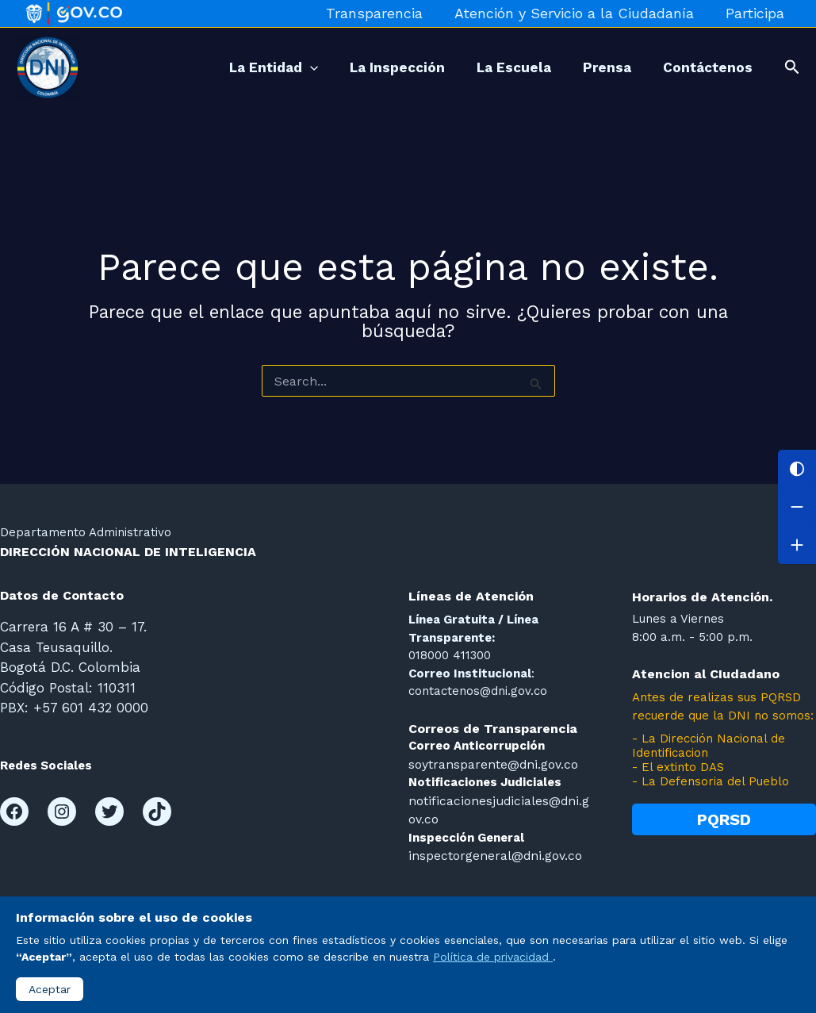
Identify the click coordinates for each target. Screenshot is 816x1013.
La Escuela (494, 67)
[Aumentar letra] (797, 545)
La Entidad (237, 67)
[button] (792, 67)
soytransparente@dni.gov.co (490, 764)
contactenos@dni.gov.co (477, 691)
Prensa (595, 67)
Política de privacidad (493, 956)
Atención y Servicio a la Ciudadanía (579, 13)
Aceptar (50, 989)
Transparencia (382, 13)
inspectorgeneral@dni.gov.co (492, 853)
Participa (756, 13)
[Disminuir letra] (797, 507)
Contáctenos (704, 67)
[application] (274, 67)
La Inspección (369, 67)
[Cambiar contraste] (797, 469)
